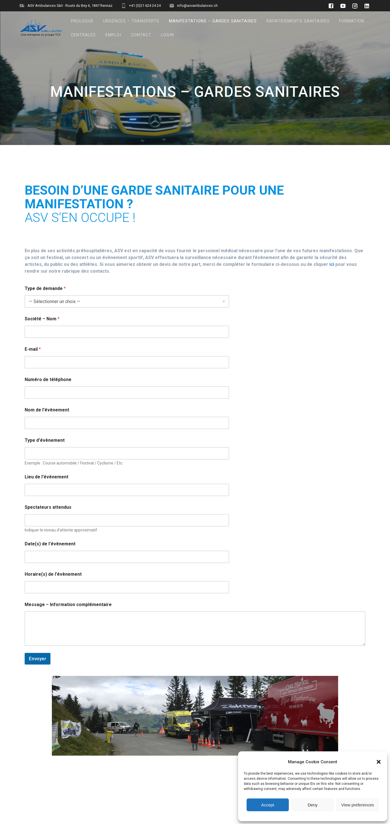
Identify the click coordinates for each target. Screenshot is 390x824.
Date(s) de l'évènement (50, 543)
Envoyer (37, 658)
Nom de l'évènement (47, 410)
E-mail (33, 349)
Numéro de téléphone (48, 379)
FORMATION (351, 21)
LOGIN (167, 35)
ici (331, 264)
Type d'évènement (45, 440)
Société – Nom (42, 318)
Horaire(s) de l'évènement (53, 574)
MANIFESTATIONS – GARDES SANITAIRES (213, 21)
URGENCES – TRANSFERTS (131, 21)
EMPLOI (113, 35)
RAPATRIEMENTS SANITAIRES (298, 21)
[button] (378, 762)
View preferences (357, 804)
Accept (267, 804)
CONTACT (141, 35)
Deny (312, 804)
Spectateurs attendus (48, 507)
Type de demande (45, 288)
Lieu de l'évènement (46, 477)
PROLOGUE (82, 21)
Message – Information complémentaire (68, 604)
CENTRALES (83, 35)
